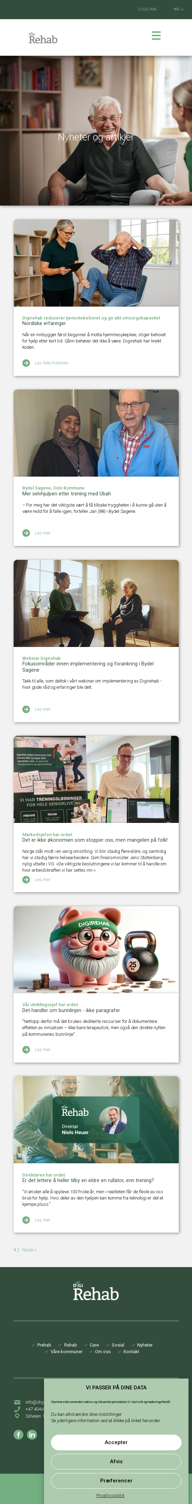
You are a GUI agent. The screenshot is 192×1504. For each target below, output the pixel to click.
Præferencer (116, 1481)
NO (179, 9)
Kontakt (131, 1351)
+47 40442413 (39, 1409)
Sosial (118, 1345)
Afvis (116, 1461)
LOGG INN (147, 9)
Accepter (116, 1442)
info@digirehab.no (43, 1402)
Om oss (103, 1351)
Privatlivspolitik (110, 1495)
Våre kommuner (66, 1351)
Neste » (29, 1249)
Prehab (44, 1345)
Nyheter (145, 1345)
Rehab (70, 1345)
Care (94, 1345)
